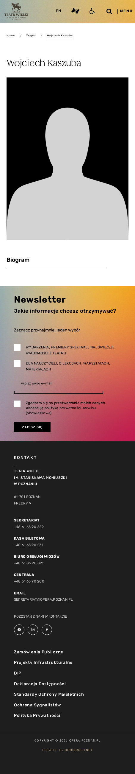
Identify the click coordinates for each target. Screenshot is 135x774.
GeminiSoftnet (79, 750)
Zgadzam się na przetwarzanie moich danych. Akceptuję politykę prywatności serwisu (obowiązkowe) (66, 408)
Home (11, 35)
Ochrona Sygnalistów (37, 705)
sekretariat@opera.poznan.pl (43, 599)
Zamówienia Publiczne (38, 652)
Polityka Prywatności (37, 715)
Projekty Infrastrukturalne (43, 662)
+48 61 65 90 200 (29, 581)
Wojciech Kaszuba (60, 35)
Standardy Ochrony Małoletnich (49, 694)
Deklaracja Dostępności (40, 683)
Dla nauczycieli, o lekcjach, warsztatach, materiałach (68, 366)
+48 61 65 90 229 (29, 527)
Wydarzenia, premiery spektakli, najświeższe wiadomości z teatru (70, 350)
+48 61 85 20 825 (29, 563)
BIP (17, 673)
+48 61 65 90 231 (28, 545)
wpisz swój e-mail (36, 383)
